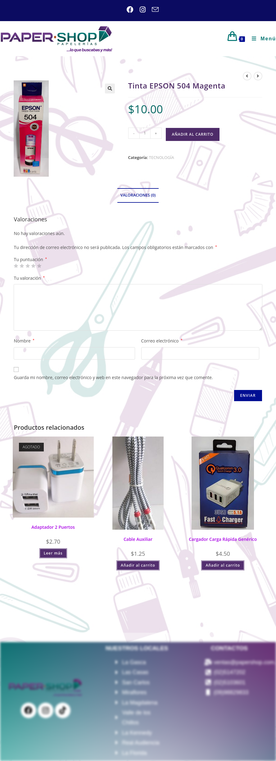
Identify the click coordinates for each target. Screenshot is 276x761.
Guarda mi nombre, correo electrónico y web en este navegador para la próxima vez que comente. (113, 377)
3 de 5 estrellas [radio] (27, 266)
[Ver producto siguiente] (258, 76)
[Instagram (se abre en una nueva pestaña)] (139, 9)
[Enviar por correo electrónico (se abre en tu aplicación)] (152, 9)
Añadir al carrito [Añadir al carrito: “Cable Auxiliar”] (138, 565)
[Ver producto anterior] (247, 76)
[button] (110, 88)
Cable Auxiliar (138, 539)
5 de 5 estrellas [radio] (39, 266)
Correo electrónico (162, 341)
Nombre (24, 341)
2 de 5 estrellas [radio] (22, 266)
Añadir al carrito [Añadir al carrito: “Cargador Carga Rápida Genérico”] (223, 565)
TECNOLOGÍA (161, 157)
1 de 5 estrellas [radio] (16, 266)
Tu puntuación (30, 259)
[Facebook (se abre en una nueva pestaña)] (130, 9)
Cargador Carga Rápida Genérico (223, 539)
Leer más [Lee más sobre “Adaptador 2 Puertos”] (53, 553)
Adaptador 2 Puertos (53, 527)
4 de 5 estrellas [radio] (33, 266)
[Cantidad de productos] (145, 133)
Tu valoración (29, 278)
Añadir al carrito (193, 134)
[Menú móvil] (261, 38)
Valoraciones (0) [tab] (138, 195)
